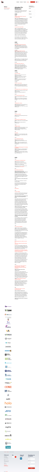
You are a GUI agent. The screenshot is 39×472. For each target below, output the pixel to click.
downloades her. (22, 166)
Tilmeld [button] (31, 468)
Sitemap (7, 471)
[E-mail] (31, 465)
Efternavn (29, 460)
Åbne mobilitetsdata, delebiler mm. (19, 63)
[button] (15, 457)
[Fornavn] (31, 459)
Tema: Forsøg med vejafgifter (18, 226)
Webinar (5, 6)
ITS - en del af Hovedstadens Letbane (20, 95)
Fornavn (29, 457)
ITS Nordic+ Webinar (17, 191)
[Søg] (14, 457)
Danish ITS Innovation (17, 73)
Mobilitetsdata (17, 188)
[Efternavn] (31, 462)
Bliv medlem (32, 2)
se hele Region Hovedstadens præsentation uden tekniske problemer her (20, 267)
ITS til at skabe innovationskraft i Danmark (20, 44)
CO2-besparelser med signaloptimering (20, 160)
